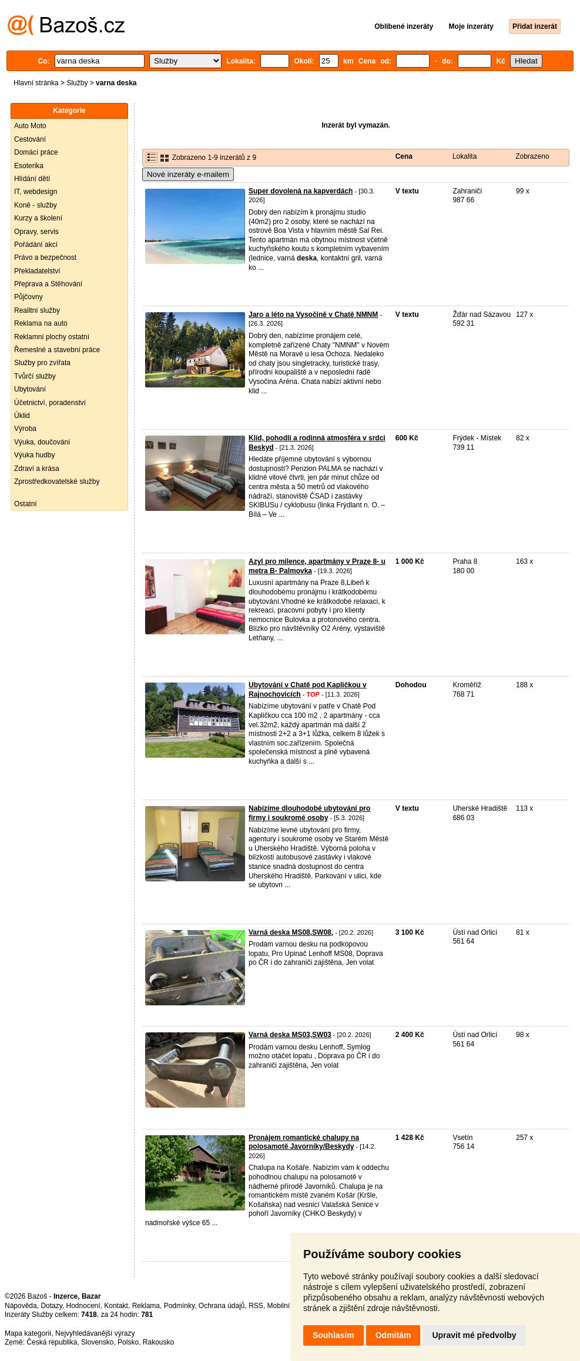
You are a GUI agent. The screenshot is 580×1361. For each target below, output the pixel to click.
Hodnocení (83, 1306)
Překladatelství (37, 271)
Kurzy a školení (38, 218)
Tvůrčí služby (35, 376)
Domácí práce (36, 152)
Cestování (30, 139)
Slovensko (97, 1342)
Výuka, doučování (42, 442)
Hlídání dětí (32, 179)
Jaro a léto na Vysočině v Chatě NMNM (313, 314)
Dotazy (51, 1306)
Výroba (25, 428)
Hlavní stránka (36, 83)
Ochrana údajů (222, 1306)
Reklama (146, 1306)
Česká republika (51, 1342)
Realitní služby (37, 310)
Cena (404, 156)
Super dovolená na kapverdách (301, 191)
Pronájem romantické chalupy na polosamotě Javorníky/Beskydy (304, 1142)
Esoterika (28, 166)
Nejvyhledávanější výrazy (95, 1333)
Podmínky (179, 1306)
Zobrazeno (532, 156)
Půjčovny (28, 297)
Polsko (128, 1342)
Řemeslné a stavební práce (57, 350)
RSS (256, 1306)
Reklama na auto (41, 323)
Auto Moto (30, 126)
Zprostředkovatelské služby (56, 481)
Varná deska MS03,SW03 (290, 1035)
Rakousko (158, 1342)
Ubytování (30, 389)
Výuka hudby (34, 455)
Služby (77, 83)
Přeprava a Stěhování (48, 284)
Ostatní (25, 504)
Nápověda (21, 1306)
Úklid (22, 416)
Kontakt (116, 1306)
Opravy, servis (36, 232)
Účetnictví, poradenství (50, 403)
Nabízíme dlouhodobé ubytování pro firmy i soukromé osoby (309, 813)
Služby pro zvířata (42, 363)
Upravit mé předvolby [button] (474, 1335)
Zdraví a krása (36, 468)
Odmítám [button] (393, 1335)
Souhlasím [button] (333, 1335)
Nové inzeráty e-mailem (188, 174)
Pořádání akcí (36, 244)
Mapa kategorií (28, 1333)
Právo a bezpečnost (45, 257)
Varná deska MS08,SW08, (291, 932)
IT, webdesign (35, 192)
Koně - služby (35, 205)
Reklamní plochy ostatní (51, 337)
